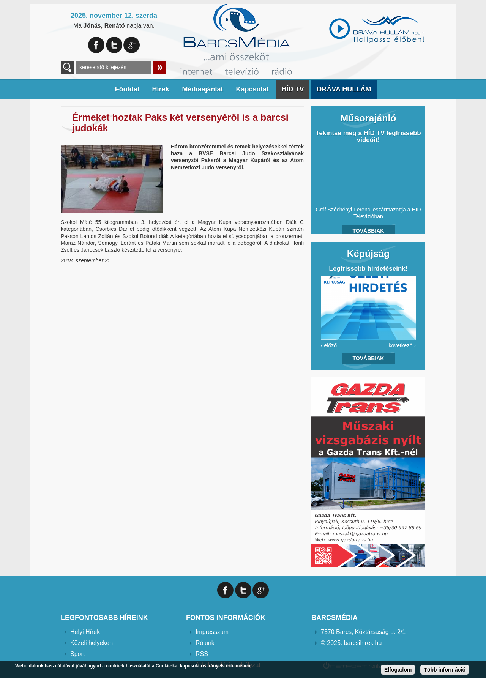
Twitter (114, 45)
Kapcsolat (252, 89)
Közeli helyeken (91, 643)
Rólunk (205, 643)
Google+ (131, 45)
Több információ (444, 670)
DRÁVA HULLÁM (344, 89)
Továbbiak (368, 231)
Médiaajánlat (202, 89)
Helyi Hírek (85, 632)
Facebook (96, 45)
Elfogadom (398, 670)
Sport (77, 654)
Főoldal (127, 89)
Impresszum (212, 632)
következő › (402, 345)
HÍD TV (292, 89)
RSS (202, 654)
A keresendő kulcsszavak (67, 67)
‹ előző (329, 345)
